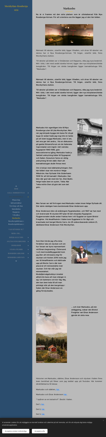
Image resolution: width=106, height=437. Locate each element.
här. (58, 389)
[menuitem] (16, 189)
